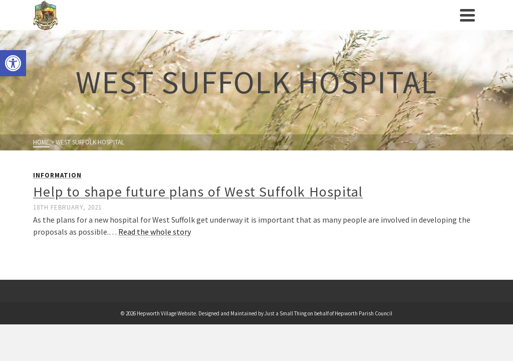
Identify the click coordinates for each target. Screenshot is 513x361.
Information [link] (57, 175)
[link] (13, 63)
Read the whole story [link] (154, 232)
